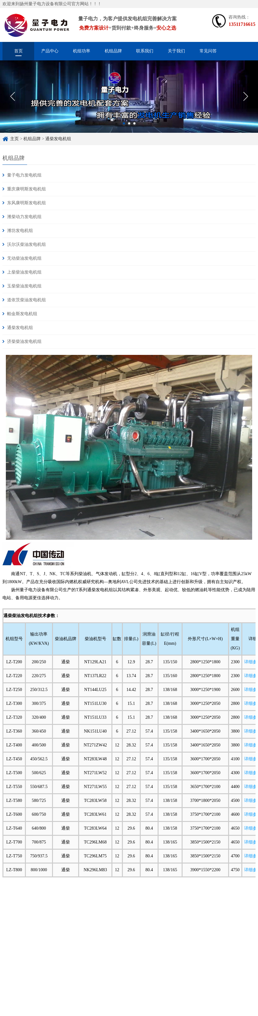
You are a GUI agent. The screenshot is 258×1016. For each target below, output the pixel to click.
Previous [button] (12, 102)
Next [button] (245, 102)
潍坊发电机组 (20, 230)
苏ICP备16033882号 (109, 1000)
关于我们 (176, 51)
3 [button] (134, 129)
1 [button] (124, 129)
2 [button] (129, 129)
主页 (14, 138)
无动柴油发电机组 (24, 258)
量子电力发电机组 (24, 175)
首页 (18, 51)
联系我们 (144, 51)
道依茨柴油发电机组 (26, 300)
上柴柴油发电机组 (24, 272)
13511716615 (241, 24)
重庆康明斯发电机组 (26, 189)
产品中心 (49, 51)
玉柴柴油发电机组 (24, 286)
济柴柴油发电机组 (24, 341)
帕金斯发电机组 (22, 313)
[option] (129, 102)
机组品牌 (113, 51)
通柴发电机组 (58, 138)
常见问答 (208, 51)
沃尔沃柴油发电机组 (26, 244)
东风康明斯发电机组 (26, 203)
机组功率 (81, 51)
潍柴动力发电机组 (24, 216)
